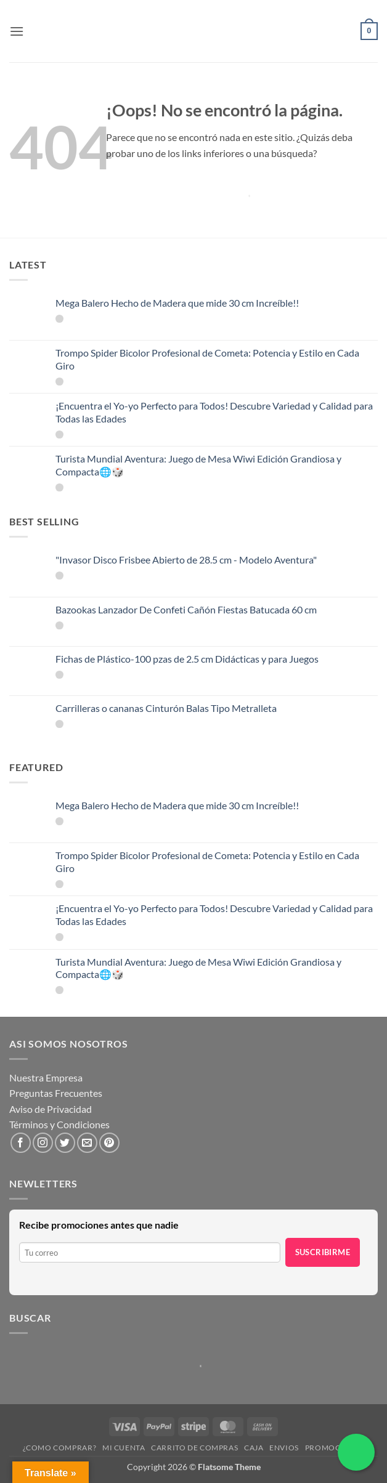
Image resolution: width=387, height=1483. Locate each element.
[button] (16, 31)
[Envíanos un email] (87, 1143)
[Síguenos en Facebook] (20, 1143)
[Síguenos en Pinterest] (109, 1143)
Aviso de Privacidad (50, 1109)
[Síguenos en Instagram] (43, 1143)
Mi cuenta (123, 1447)
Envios (284, 1447)
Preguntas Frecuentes (55, 1093)
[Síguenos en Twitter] (65, 1143)
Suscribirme (322, 1252)
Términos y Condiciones (59, 1124)
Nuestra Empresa (46, 1077)
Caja (253, 1447)
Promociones (335, 1447)
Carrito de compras (194, 1447)
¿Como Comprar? (60, 1447)
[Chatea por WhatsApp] (356, 1452)
